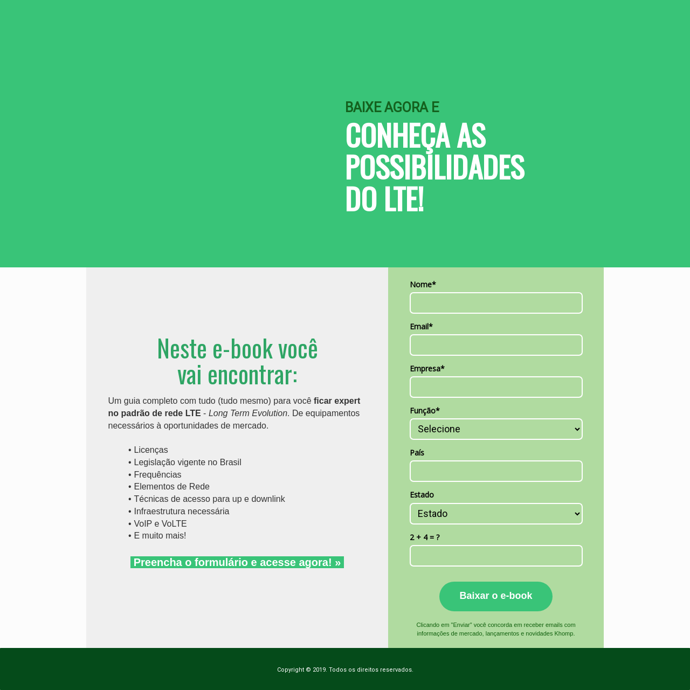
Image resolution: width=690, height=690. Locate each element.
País (417, 453)
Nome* (423, 284)
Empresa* (427, 369)
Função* (425, 411)
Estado (422, 495)
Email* (421, 327)
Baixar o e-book (495, 595)
